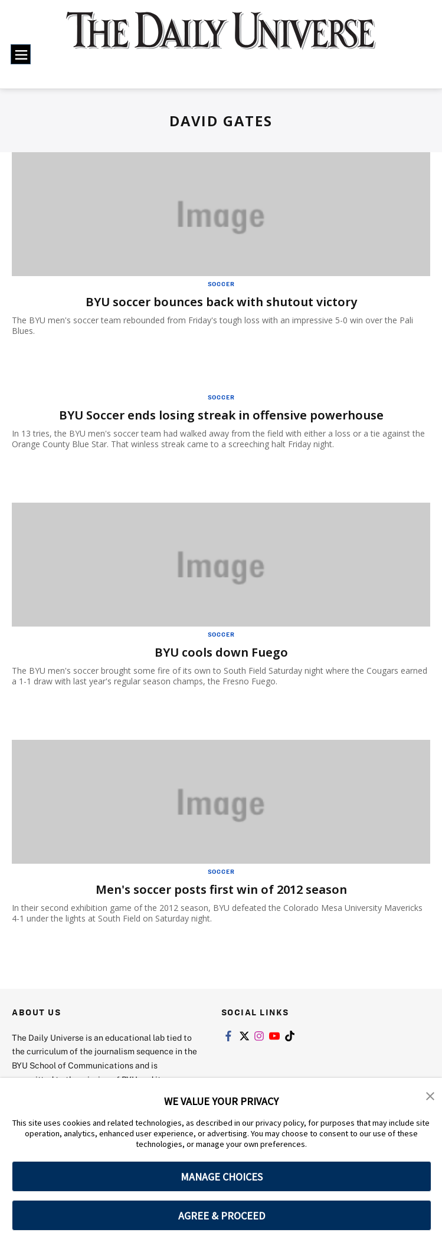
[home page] (220, 38)
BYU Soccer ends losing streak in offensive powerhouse (221, 415)
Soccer (221, 283)
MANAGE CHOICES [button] (222, 1176)
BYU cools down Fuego (221, 652)
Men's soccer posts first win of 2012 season (221, 889)
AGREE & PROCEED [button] (221, 1215)
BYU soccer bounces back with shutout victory (221, 302)
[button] (430, 1095)
